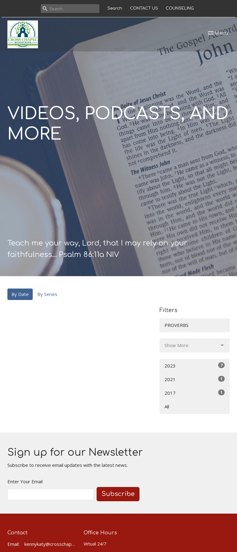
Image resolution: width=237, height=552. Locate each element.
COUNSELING (180, 8)
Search (114, 8)
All (166, 406)
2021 (194, 379)
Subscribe (118, 494)
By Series (47, 294)
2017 (194, 392)
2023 (194, 365)
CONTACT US (144, 8)
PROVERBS (176, 325)
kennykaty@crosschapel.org (50, 544)
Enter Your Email (25, 481)
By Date (20, 294)
